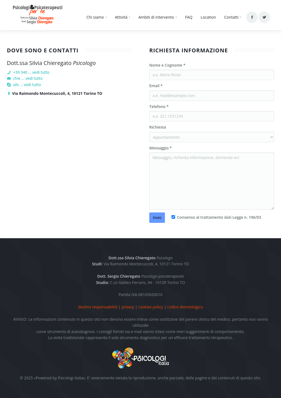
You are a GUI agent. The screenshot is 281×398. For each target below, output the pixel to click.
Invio (157, 217)
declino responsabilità (97, 306)
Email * (155, 85)
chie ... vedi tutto (28, 78)
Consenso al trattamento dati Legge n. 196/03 (218, 217)
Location (208, 17)
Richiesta (157, 127)
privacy (127, 306)
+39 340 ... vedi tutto (31, 72)
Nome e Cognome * (167, 65)
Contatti (231, 17)
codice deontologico (185, 306)
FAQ (188, 17)
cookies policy (150, 306)
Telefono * (158, 106)
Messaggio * (160, 147)
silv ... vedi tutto (27, 84)
